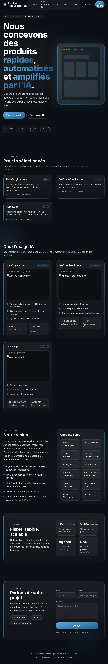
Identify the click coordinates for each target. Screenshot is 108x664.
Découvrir (87, 4)
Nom (58, 591)
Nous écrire (100, 4)
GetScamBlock (60, 657)
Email (80, 591)
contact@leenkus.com (83, 632)
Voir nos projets (14, 115)
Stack (65, 4)
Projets (33, 4)
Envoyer (77, 625)
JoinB (70, 657)
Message (60, 602)
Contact (75, 4)
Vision (55, 4)
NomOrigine (47, 657)
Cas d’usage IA (36, 115)
